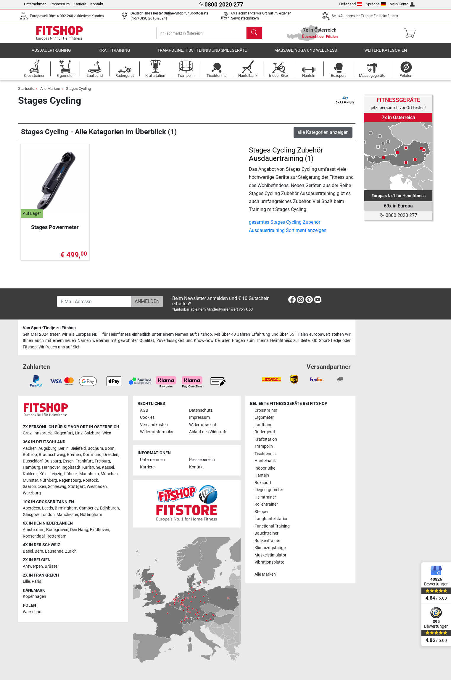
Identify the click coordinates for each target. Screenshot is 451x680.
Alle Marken (50, 92)
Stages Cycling (78, 92)
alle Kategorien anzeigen (323, 136)
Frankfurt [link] (84, 461)
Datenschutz (200, 410)
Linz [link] (79, 433)
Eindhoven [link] (99, 529)
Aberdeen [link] (31, 508)
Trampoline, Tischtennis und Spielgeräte (202, 54)
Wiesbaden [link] (97, 486)
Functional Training (272, 526)
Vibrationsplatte (269, 562)
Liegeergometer (269, 490)
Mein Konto (402, 4)
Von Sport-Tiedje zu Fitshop (49, 328)
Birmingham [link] (66, 508)
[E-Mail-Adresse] (94, 301)
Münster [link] (30, 480)
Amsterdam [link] (33, 529)
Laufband (264, 424)
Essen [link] (68, 461)
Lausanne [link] (54, 551)
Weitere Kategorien (385, 54)
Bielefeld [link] (78, 448)
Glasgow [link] (31, 514)
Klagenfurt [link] (63, 433)
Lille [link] (26, 581)
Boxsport (263, 482)
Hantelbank (265, 461)
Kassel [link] (108, 467)
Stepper (262, 511)
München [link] (109, 474)
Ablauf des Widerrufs (208, 432)
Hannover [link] (51, 467)
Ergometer (264, 417)
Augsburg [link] (47, 448)
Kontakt (96, 4)
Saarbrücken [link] (34, 486)
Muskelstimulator (270, 555)
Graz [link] (27, 433)
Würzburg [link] (32, 493)
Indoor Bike (265, 468)
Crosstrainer (266, 410)
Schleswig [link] (57, 486)
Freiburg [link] (102, 461)
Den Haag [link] (79, 529)
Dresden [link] (110, 454)
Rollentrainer (266, 504)
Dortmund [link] (92, 454)
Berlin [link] (63, 448)
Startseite (26, 92)
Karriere (79, 4)
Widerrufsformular (157, 432)
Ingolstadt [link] (71, 467)
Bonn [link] (110, 448)
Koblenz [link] (30, 474)
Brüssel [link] (51, 566)
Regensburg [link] (70, 480)
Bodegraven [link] (57, 529)
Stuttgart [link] (76, 486)
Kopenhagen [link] (34, 596)
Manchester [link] (67, 514)
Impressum (60, 4)
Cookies (147, 417)
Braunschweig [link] (52, 454)
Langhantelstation (272, 519)
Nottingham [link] (91, 514)
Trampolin (264, 446)
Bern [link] (39, 551)
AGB (144, 410)
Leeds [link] (47, 508)
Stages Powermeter (55, 231)
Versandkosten (154, 424)
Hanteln (262, 475)
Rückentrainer (267, 540)
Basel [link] (28, 551)
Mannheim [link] (89, 474)
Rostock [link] (90, 480)
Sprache (376, 4)
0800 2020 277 (398, 215)
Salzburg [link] (92, 433)
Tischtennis (265, 453)
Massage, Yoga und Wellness (305, 54)
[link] (398, 156)
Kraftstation (266, 439)
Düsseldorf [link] (33, 461)
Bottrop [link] (30, 454)
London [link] (48, 514)
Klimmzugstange (270, 548)
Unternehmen (35, 4)
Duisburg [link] (52, 461)
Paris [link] (36, 581)
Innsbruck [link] (42, 433)
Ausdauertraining (51, 54)
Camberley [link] (88, 508)
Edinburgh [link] (109, 508)
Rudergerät (265, 432)
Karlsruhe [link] (91, 467)
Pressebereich (202, 459)
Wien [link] (106, 433)
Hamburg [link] (31, 467)
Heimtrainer (265, 497)
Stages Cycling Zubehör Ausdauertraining (286, 158)
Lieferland (350, 4)
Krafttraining (114, 54)
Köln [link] (43, 474)
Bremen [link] (74, 454)
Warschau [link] (32, 611)
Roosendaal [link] (34, 536)
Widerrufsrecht (202, 424)
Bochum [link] (95, 448)
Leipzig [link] (55, 474)
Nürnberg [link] (48, 480)
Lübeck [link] (71, 474)
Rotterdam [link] (56, 536)
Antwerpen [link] (33, 566)
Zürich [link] (71, 551)
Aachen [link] (30, 448)
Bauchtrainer (266, 533)
